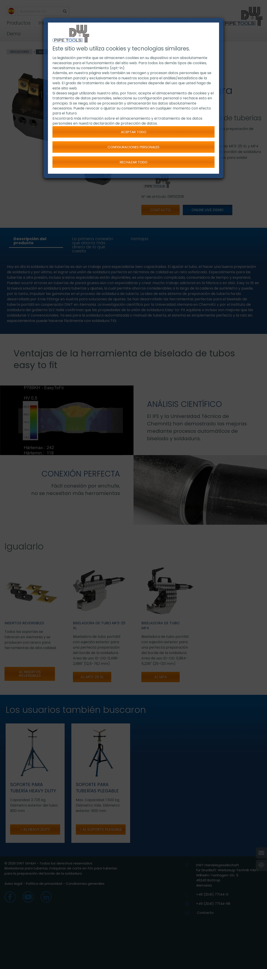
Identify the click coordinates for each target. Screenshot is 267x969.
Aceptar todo (133, 132)
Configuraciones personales (133, 147)
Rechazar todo (133, 162)
